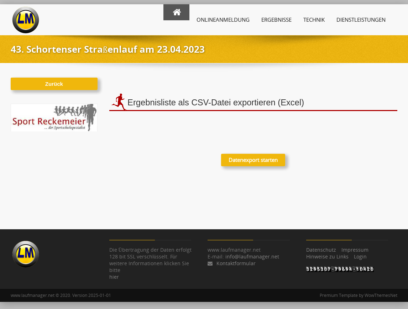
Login (360, 256)
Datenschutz (321, 249)
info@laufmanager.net (252, 256)
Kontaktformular (236, 263)
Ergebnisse (276, 19)
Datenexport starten (253, 159)
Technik (314, 19)
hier (114, 276)
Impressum (354, 249)
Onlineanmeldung (223, 19)
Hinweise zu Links (327, 256)
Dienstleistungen (361, 19)
